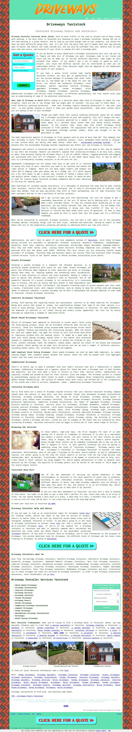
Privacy (119, 714)
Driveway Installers (22, 677)
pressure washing (91, 638)
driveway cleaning (95, 625)
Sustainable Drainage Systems (95, 142)
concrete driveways (80, 91)
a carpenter (87, 633)
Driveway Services (41, 680)
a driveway (85, 39)
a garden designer (81, 628)
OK (109, 731)
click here (84, 513)
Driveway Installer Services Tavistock (40, 579)
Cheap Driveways (26, 675)
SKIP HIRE (59, 633)
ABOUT (99, 18)
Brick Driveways (61, 680)
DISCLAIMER (116, 18)
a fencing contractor (81, 636)
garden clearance (45, 628)
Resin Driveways (71, 682)
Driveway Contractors (83, 685)
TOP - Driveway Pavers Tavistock (27, 696)
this (58, 523)
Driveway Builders (46, 675)
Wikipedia (51, 539)
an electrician (60, 638)
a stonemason (29, 633)
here (41, 526)
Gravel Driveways (110, 675)
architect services (84, 630)
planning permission (91, 106)
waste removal (114, 636)
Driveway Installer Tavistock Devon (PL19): (33, 37)
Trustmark (16, 534)
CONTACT (106, 18)
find (19, 559)
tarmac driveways (72, 89)
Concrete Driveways (89, 677)
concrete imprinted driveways (86, 412)
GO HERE (51, 504)
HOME (86, 18)
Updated (38, 714)
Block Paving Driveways (36, 682)
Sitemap (13, 714)
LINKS (93, 18)
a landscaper (32, 638)
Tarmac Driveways (68, 677)
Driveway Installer (67, 675)
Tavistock (92, 240)
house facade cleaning (48, 630)
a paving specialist (60, 625)
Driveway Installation (45, 677)
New (33, 714)
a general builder (46, 636)
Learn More (101, 731)
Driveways (90, 56)
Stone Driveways (36, 688)
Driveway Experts (41, 685)
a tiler (113, 630)
